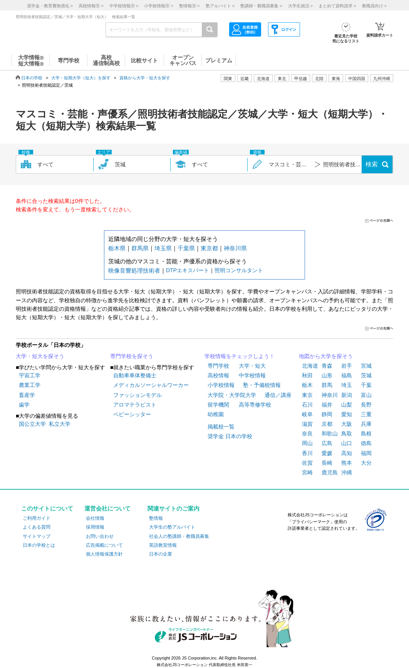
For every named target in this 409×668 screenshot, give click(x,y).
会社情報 (95, 518)
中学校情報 (252, 375)
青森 (327, 366)
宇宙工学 (29, 375)
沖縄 (346, 472)
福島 (346, 375)
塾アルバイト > (220, 5)
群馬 (327, 385)
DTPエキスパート (187, 270)
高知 (346, 453)
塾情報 (156, 518)
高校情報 (218, 375)
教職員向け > (374, 5)
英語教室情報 (163, 545)
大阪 (346, 424)
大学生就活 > (300, 5)
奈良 (307, 433)
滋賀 (307, 424)
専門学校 (218, 366)
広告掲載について (104, 545)
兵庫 (366, 424)
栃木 (307, 385)
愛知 (346, 414)
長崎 (327, 463)
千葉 (366, 385)
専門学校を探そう (131, 356)
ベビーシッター (132, 414)
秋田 (307, 375)
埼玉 (346, 385)
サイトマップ (36, 536)
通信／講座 (278, 395)
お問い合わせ (100, 536)
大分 (366, 463)
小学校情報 (221, 385)
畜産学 (27, 395)
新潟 (346, 395)
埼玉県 (163, 248)
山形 (327, 375)
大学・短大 (252, 366)
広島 (327, 443)
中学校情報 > (123, 5)
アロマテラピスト (134, 405)
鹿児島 (330, 472)
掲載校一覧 (221, 427)
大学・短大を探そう (40, 356)
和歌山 (330, 433)
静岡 (327, 414)
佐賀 (307, 463)
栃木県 (117, 248)
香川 (307, 453)
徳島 (366, 443)
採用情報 (95, 527)
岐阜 (307, 414)
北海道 (263, 78)
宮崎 (307, 472)
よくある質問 (36, 527)
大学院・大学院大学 (232, 395)
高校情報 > (91, 5)
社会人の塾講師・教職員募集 (179, 536)
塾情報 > (189, 5)
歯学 (24, 405)
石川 (307, 405)
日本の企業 (160, 554)
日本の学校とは (39, 545)
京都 (327, 424)
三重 (366, 414)
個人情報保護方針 (104, 554)
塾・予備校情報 (262, 385)
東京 (307, 395)
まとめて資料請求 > (337, 5)
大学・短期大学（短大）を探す (81, 77)
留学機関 (218, 405)
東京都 (209, 248)
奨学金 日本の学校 (230, 436)
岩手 (346, 366)
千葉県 (186, 248)
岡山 (307, 443)
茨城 (366, 375)
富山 (366, 395)
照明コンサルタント (239, 270)
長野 (366, 405)
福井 (327, 405)
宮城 (366, 366)
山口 (346, 443)
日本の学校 (31, 77)
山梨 (346, 405)
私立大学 (59, 424)
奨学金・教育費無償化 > (50, 5)
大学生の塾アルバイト (172, 527)
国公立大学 (32, 424)
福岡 (366, 453)
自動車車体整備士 (134, 375)
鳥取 (346, 433)
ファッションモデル (137, 395)
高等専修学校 (255, 405)
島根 (366, 433)
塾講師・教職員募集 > (261, 5)
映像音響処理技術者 (134, 270)
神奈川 (330, 395)
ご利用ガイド (36, 518)
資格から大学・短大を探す (144, 77)
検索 (371, 164)
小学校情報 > (158, 5)
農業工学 (29, 385)
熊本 (346, 463)
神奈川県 (235, 248)
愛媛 (327, 453)
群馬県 (140, 248)
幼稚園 (216, 414)
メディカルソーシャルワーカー (151, 385)
